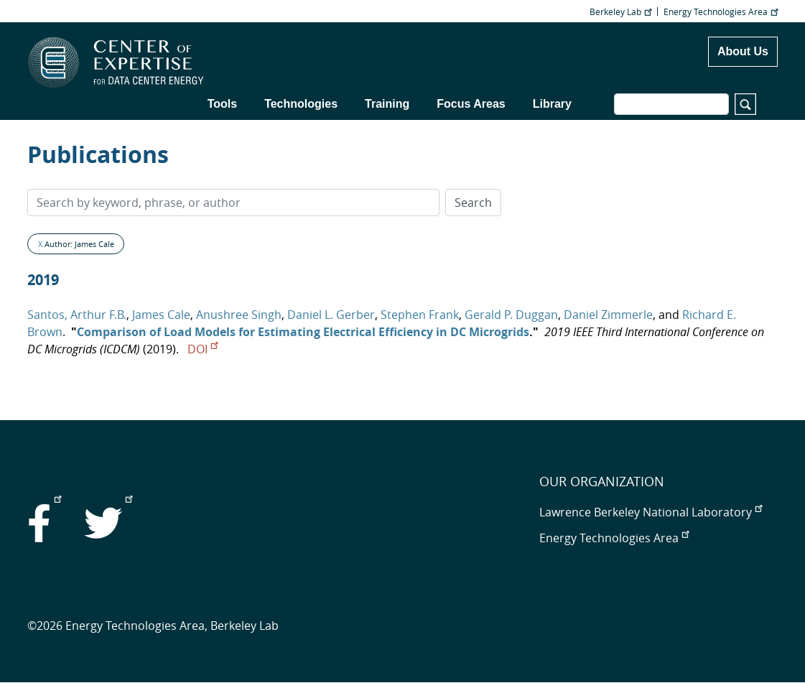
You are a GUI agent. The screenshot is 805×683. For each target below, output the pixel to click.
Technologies (301, 104)
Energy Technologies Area (721, 11)
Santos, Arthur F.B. (76, 314)
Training (387, 104)
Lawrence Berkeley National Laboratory (650, 512)
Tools (222, 104)
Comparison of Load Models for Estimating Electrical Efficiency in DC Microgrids (303, 332)
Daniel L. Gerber (331, 314)
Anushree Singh (238, 314)
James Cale (161, 314)
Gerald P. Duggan (511, 314)
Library (552, 104)
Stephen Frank (420, 314)
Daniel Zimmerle (608, 314)
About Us (742, 51)
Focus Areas (471, 104)
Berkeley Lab (620, 11)
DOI (202, 349)
